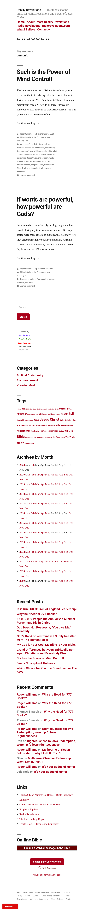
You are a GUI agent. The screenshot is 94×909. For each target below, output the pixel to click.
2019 (22, 484)
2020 (22, 474)
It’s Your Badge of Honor (58, 766)
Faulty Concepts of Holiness (36, 663)
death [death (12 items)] (57, 409)
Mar (37, 474)
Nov (21, 479)
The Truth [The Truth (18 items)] (70, 437)
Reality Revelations (29, 10)
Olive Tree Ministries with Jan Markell (40, 804)
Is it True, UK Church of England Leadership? (47, 609)
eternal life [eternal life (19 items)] (64, 409)
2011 (22, 561)
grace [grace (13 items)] (45, 414)
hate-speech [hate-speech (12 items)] (56, 414)
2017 (22, 503)
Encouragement (43, 137)
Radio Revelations (28, 25)
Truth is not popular (30, 168)
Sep (66, 474)
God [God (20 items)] (41, 414)
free (38, 279)
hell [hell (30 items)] (71, 413)
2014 (22, 532)
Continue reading (28, 123)
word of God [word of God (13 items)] (29, 444)
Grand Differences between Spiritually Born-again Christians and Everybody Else (47, 651)
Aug (61, 474)
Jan (28, 474)
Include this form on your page (46, 875)
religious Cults (37, 165)
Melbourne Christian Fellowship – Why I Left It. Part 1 (43, 751)
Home (21, 22)
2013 (22, 542)
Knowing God (22, 141)
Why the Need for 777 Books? (37, 614)
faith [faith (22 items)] (19, 413)
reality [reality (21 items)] (56, 425)
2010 (22, 571)
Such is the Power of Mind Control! (43, 75)
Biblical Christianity (28, 137)
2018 (22, 494)
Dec (27, 479)
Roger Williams (26, 134)
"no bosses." (25, 144)
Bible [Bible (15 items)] (24, 409)
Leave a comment (27, 175)
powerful (20, 282)
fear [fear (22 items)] (24, 413)
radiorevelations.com (56, 25)
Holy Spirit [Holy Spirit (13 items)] (20, 420)
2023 (22, 465)
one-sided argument (32, 161)
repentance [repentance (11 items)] (69, 425)
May (47, 474)
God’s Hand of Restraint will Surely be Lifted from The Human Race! (46, 638)
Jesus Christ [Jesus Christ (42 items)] (49, 419)
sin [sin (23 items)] (66, 430)
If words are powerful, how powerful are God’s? (45, 206)
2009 (22, 581)
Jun (52, 474)
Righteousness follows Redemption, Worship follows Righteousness (45, 732)
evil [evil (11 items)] (71, 409)
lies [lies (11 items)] (30, 425)
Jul (56, 474)
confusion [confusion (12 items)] (51, 409)
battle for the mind (39, 144)
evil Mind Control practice (35, 154)
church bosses (38, 148)
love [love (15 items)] (33, 425)
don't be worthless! (33, 151)
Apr (42, 474)
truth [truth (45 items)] (20, 443)
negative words (47, 279)
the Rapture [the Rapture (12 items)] (48, 437)
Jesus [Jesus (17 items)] (36, 420)
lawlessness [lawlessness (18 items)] (22, 425)
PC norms (46, 161)
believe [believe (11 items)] (19, 409)
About (31, 22)
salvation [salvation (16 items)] (36, 431)
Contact (42, 29)
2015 (22, 523)
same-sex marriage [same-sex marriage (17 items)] (49, 431)
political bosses (23, 165)
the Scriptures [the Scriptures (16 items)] (59, 437)
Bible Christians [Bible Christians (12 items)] (31, 409)
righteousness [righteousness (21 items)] (24, 430)
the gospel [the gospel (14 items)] (29, 437)
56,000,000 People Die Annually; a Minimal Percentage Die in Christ (46, 620)
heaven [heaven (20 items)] (64, 414)
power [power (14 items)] (44, 425)
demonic (20, 151)
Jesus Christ (32, 158)
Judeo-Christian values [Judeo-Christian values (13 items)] (68, 420)
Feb (32, 465)
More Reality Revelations (53, 22)
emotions (32, 279)
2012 (22, 551)
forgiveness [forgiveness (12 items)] (31, 414)
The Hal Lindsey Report (32, 819)
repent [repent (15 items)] (63, 425)
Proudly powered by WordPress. (47, 892)
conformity (49, 148)
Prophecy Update (28, 809)
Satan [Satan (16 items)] (61, 431)
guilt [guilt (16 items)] (50, 414)
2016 (22, 513)
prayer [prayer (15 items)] (50, 425)
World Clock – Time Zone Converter (39, 824)
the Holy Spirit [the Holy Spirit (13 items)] (39, 437)
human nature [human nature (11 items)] (29, 420)
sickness (29, 282)
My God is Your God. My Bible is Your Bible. (46, 644)
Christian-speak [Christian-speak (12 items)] (42, 409)
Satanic (47, 165)
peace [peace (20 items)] (39, 425)
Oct (71, 474)
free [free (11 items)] (36, 414)
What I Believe (26, 29)
